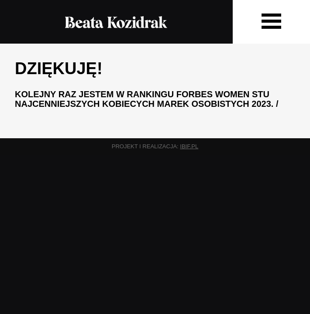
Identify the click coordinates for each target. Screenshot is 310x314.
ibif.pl (189, 146)
